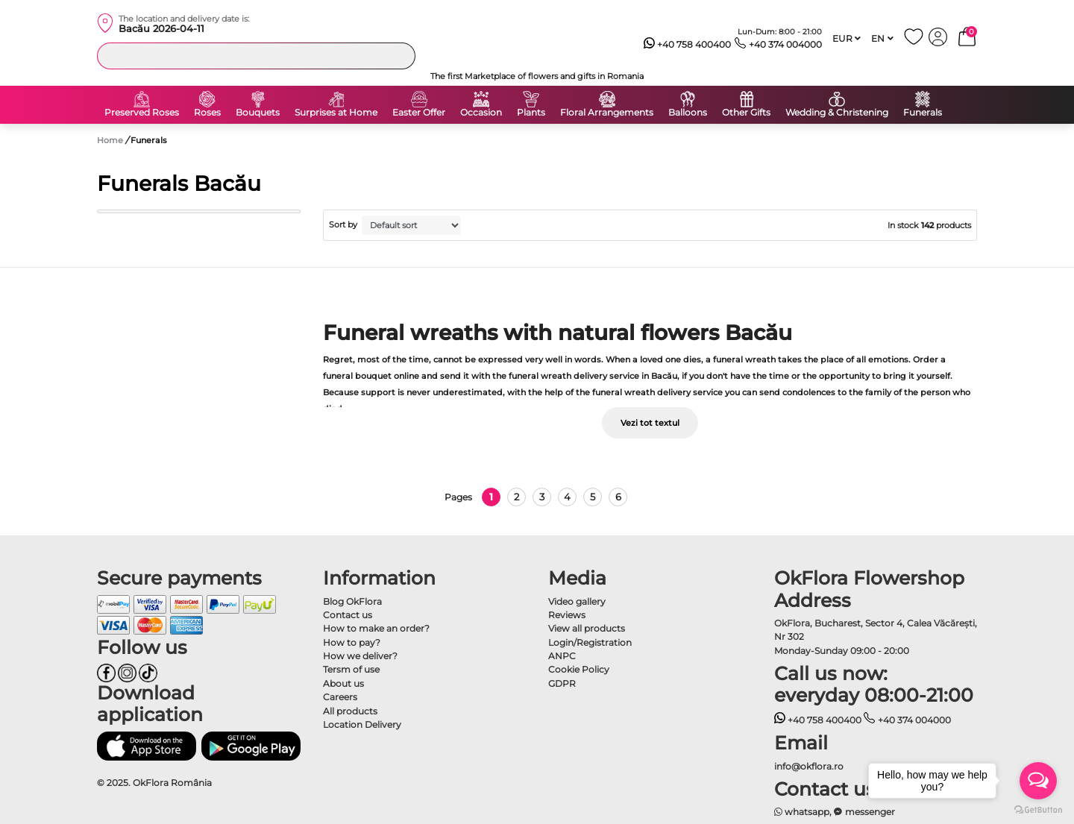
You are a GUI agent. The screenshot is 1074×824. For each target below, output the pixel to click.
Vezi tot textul (650, 423)
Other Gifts (746, 112)
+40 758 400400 (688, 44)
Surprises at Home (336, 112)
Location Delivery (362, 724)
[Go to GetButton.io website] (1038, 809)
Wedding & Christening (836, 112)
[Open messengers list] (1038, 780)
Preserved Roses (141, 112)
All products (350, 711)
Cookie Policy (578, 669)
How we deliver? (360, 655)
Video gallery (577, 601)
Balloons (687, 112)
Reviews (566, 614)
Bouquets (258, 112)
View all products (586, 628)
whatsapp (802, 811)
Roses (207, 112)
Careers (340, 696)
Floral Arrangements (606, 112)
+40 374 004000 (778, 44)
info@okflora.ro (809, 766)
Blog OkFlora (352, 601)
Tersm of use (351, 669)
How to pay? (351, 642)
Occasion (481, 112)
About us (343, 683)
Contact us (347, 614)
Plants (531, 112)
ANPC (562, 655)
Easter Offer (418, 112)
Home (110, 140)
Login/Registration (590, 642)
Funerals (922, 112)
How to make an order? (376, 628)
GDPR (562, 683)
